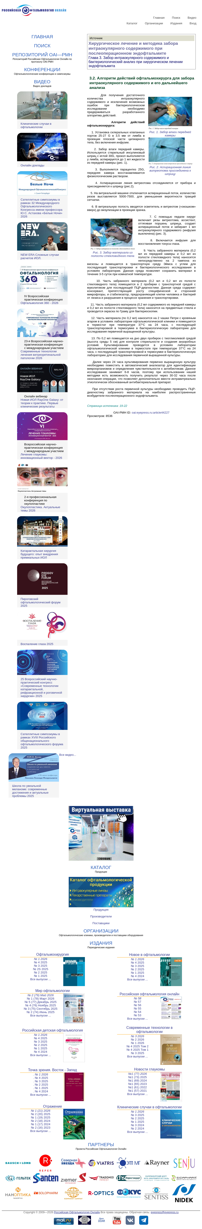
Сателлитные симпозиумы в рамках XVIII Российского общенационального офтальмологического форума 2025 (42, 740)
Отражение (52, 1106)
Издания (176, 23)
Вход (193, 23)
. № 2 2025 (40, 1084)
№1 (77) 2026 (137, 1073)
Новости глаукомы (149, 1069)
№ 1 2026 (40, 959)
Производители (101, 916)
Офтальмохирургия (52, 954)
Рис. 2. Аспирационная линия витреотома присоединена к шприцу (170, 169)
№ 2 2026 (137, 1039)
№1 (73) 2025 (137, 1077)
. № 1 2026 (40, 1074)
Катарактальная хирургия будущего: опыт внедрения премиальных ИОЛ (39, 554)
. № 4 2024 (40, 1091)
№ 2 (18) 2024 (40, 1121)
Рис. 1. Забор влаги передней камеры (170, 132)
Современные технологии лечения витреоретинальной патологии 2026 (41, 355)
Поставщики (101, 923)
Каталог (132, 23)
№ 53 (137, 1015)
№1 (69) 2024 (137, 1080)
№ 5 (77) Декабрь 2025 (41, 1002)
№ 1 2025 (40, 976)
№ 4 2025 (40, 962)
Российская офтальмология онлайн (149, 994)
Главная (159, 17)
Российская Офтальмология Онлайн (77, 1212)
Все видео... (67, 754)
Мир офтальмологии (52, 991)
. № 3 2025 (40, 1081)
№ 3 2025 (40, 965)
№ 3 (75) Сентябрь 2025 (40, 1008)
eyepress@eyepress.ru (165, 1212)
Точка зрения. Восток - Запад (52, 1070)
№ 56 (137, 1005)
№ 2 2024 (137, 1128)
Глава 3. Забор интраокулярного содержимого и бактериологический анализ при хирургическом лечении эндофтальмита (136, 62)
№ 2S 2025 (40, 969)
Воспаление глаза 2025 (37, 644)
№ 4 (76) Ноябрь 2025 (40, 1005)
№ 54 (137, 1012)
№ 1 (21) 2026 (40, 1110)
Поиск (176, 17)
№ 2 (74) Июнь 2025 (40, 1012)
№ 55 (137, 1008)
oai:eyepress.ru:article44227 (150, 412)
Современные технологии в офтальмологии (149, 1030)
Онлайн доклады (32, 165)
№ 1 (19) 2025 (40, 1117)
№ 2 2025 (40, 972)
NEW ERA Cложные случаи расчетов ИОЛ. (40, 256)
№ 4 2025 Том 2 (137, 1046)
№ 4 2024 (137, 976)
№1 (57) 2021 (137, 1090)
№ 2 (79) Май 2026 (40, 995)
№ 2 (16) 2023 (40, 1127)
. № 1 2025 (40, 1088)
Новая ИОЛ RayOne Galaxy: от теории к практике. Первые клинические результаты (42, 403)
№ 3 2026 (137, 1036)
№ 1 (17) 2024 (40, 1124)
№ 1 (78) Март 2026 (40, 998)
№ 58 (137, 998)
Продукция (101, 909)
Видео (192, 17)
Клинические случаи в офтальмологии (36, 125)
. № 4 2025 (40, 1078)
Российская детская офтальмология (52, 1030)
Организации (154, 23)
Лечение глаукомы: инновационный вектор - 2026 (41, 456)
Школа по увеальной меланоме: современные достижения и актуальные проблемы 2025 (30, 791)
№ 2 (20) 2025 (40, 1114)
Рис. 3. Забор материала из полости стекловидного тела (112, 252)
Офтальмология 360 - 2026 (40, 303)
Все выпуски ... (40, 979)
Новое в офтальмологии (149, 955)
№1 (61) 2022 (137, 1087)
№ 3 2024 (137, 1125)
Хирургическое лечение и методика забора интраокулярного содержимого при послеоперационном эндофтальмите (133, 48)
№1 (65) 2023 (137, 1084)
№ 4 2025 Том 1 (137, 1049)
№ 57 (137, 1001)
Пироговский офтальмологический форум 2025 (41, 602)
